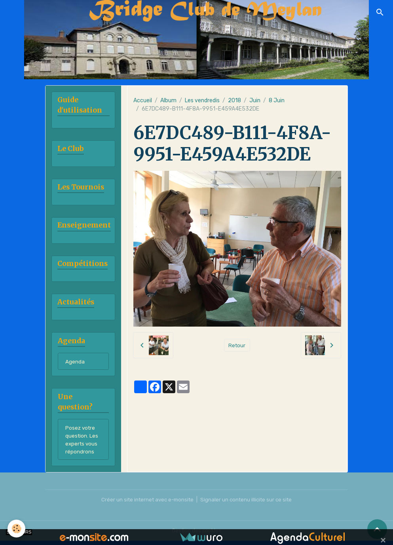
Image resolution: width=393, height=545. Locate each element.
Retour (237, 345)
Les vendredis (202, 100)
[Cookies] (17, 528)
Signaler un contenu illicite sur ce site (248, 504)
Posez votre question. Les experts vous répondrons (82, 443)
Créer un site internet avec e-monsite (145, 504)
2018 (234, 100)
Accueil (142, 100)
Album (168, 100)
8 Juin (277, 100)
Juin (254, 100)
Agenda (75, 363)
